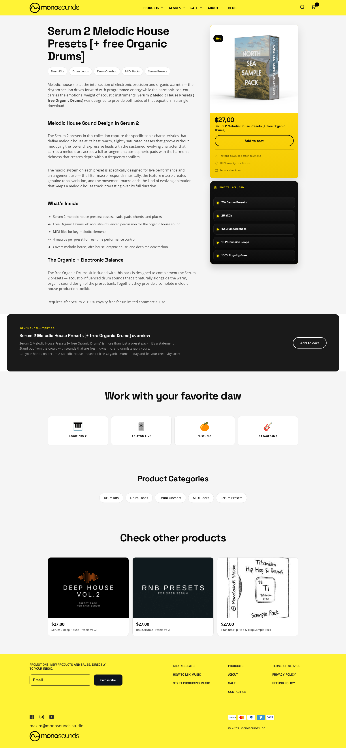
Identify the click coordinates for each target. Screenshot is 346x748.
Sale (232, 683)
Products (236, 666)
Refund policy (283, 683)
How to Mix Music (187, 674)
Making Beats (184, 666)
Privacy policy (284, 674)
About (233, 674)
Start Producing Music (191, 683)
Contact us (237, 692)
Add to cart (254, 141)
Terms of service (286, 666)
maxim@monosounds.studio (56, 725)
